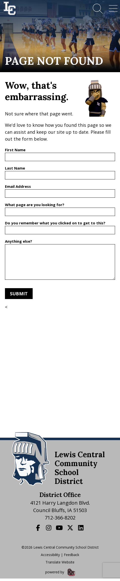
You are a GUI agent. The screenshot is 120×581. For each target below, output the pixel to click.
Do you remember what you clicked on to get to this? (55, 222)
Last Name (15, 168)
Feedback (71, 554)
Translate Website (60, 562)
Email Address (18, 186)
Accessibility (50, 554)
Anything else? (18, 241)
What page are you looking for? (34, 204)
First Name (15, 149)
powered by (60, 572)
